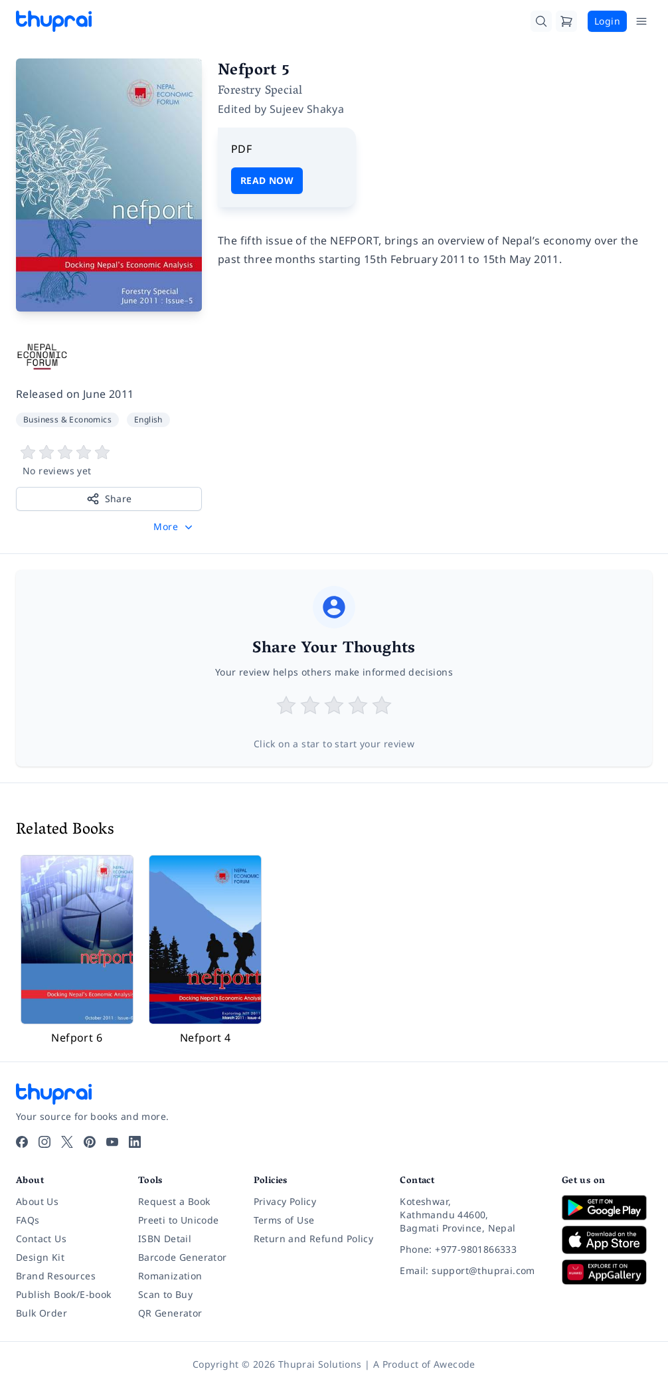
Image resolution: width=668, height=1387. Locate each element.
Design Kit (40, 1257)
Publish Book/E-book (64, 1294)
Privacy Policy (285, 1201)
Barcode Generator (182, 1257)
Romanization (170, 1275)
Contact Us (41, 1238)
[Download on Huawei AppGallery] (607, 1272)
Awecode (454, 1364)
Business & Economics (67, 419)
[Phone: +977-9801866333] (470, 1249)
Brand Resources (56, 1275)
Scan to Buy (165, 1294)
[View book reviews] (109, 461)
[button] (174, 526)
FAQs (28, 1220)
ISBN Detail (164, 1238)
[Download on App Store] (607, 1240)
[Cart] (566, 21)
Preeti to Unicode (178, 1220)
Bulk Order (41, 1313)
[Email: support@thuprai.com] (470, 1270)
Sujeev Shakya (307, 109)
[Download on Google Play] (607, 1207)
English (148, 419)
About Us (37, 1201)
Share (109, 499)
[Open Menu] (641, 21)
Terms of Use (284, 1220)
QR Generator (170, 1313)
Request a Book (174, 1201)
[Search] (541, 21)
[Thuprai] (54, 21)
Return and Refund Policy (314, 1238)
